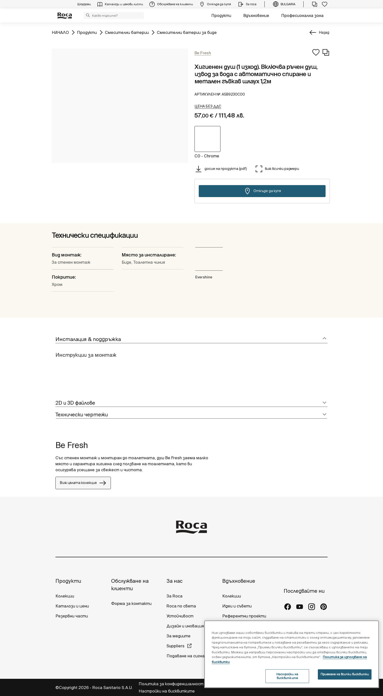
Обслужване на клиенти (130, 584)
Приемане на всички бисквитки (345, 674)
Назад (324, 32)
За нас (175, 581)
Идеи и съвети (237, 606)
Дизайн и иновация (185, 626)
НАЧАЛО (60, 32)
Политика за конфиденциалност (171, 684)
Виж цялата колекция (83, 483)
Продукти (221, 15)
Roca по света (181, 606)
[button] (87, 15)
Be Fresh (71, 445)
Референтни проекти (244, 616)
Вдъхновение (256, 15)
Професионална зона (302, 15)
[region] (291, 654)
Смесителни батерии (127, 32)
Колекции (64, 596)
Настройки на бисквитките (167, 691)
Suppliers (176, 646)
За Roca (175, 596)
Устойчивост (180, 616)
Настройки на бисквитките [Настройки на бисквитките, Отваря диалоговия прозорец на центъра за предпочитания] (287, 676)
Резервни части (71, 616)
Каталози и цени (72, 606)
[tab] (191, 339)
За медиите (179, 636)
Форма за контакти (131, 603)
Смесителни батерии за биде (187, 32)
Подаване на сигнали (188, 656)
